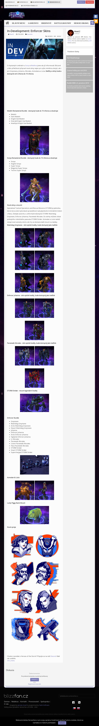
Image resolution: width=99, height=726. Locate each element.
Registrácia (90, 2)
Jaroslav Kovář (22, 705)
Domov (7, 701)
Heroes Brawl (81, 23)
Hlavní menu (18, 23)
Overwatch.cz (12, 5)
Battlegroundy (62, 23)
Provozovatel (34, 701)
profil (89, 41)
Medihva (34, 65)
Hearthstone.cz (38, 2)
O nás (6, 704)
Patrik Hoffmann (44, 705)
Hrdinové (46, 23)
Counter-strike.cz (29, 5)
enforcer (49, 36)
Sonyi (27, 65)
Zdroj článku (11, 661)
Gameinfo (33, 23)
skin (55, 36)
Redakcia (15, 701)
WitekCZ (11, 34)
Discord (53, 656)
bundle (59, 36)
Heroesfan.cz (54, 2)
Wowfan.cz (22, 2)
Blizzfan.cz (10, 2)
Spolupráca (45, 701)
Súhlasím (62, 723)
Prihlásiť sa (81, 2)
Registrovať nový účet (34, 684)
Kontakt (23, 701)
